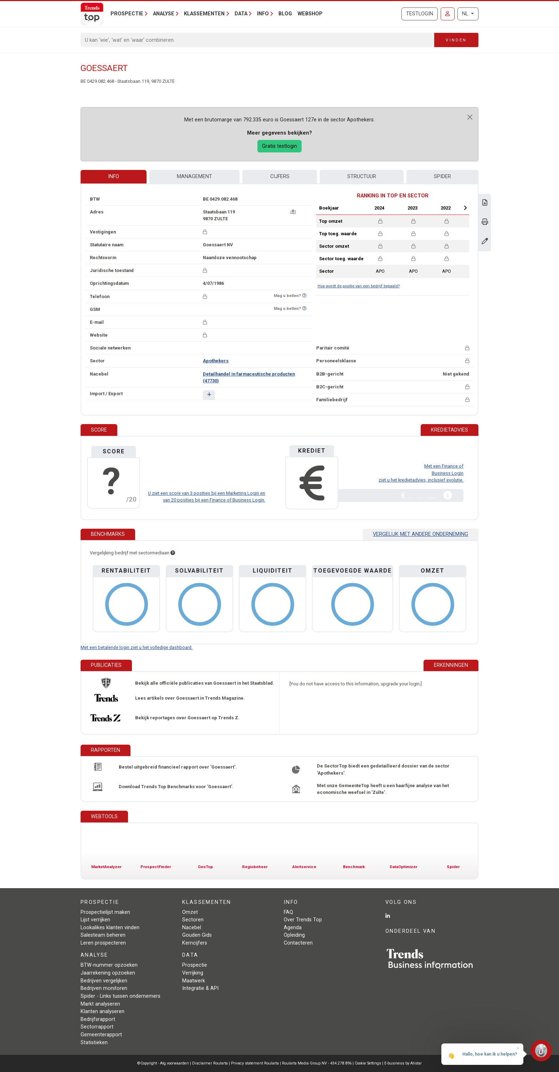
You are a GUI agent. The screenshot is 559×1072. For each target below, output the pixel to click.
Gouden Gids (197, 935)
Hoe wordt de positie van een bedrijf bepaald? (359, 286)
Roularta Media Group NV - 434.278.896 (317, 1063)
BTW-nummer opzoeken (109, 965)
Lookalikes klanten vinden (110, 928)
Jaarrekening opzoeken (108, 973)
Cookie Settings (368, 1063)
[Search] (258, 40)
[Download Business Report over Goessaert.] (484, 203)
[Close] (470, 117)
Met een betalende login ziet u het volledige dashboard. (137, 647)
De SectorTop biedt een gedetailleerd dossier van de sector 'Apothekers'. (383, 769)
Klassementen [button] (204, 14)
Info (113, 176)
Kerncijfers (194, 943)
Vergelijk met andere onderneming (420, 534)
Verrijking (192, 973)
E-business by (403, 1063)
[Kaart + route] (293, 212)
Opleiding (294, 935)
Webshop (310, 14)
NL (466, 14)
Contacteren (298, 943)
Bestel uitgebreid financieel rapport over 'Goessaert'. (178, 767)
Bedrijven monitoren (104, 988)
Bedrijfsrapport (98, 1019)
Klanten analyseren (102, 1011)
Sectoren (193, 920)
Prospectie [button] (127, 14)
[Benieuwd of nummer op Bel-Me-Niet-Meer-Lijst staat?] (304, 295)
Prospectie (194, 965)
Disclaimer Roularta (210, 1063)
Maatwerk (193, 981)
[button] (209, 395)
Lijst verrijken (95, 920)
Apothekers (216, 360)
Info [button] (263, 14)
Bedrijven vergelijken (104, 981)
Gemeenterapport (101, 1035)
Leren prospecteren (103, 943)
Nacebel (191, 928)
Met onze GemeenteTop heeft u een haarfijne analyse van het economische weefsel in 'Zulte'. (383, 789)
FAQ (288, 912)
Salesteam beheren (103, 935)
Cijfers (279, 176)
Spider (442, 176)
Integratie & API (200, 988)
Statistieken (94, 1043)
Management (194, 176)
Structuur (361, 176)
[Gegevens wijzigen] (485, 242)
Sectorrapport (97, 1027)
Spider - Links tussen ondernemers (120, 996)
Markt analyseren (100, 1004)
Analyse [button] (163, 14)
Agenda (293, 928)
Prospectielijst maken (105, 912)
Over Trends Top (303, 920)
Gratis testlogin (279, 146)
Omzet (190, 912)
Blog (285, 14)
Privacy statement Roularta (255, 1063)
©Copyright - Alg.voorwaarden (163, 1063)
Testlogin (419, 14)
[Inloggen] (448, 13)
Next (465, 208)
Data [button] (241, 14)
